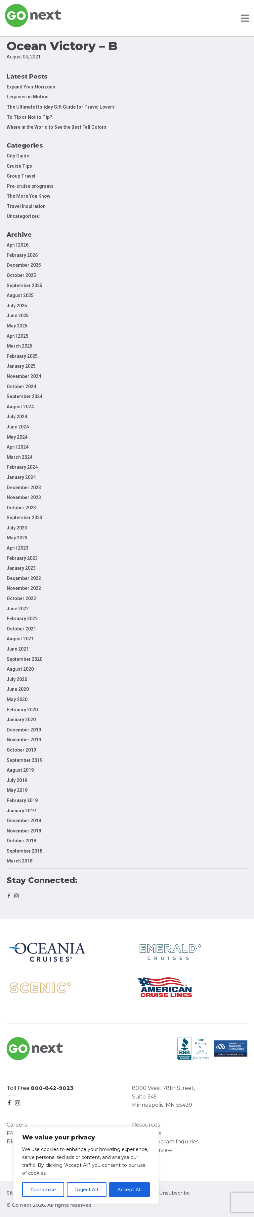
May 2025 (17, 325)
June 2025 (18, 315)
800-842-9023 (52, 1088)
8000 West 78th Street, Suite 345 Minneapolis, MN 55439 (163, 1096)
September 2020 (24, 659)
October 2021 (21, 628)
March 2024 (19, 457)
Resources (146, 1125)
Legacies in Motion (28, 96)
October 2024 (21, 386)
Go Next (33, 15)
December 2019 (24, 729)
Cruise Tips (19, 166)
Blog (13, 1141)
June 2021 (18, 649)
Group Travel (21, 176)
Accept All (129, 1190)
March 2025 (19, 346)
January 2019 (21, 810)
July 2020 (17, 679)
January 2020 (21, 719)
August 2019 (20, 770)
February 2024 (22, 467)
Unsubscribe (174, 1193)
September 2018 (24, 851)
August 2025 (20, 295)
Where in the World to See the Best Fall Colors (56, 127)
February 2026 (22, 255)
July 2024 (17, 416)
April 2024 (17, 447)
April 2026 (17, 245)
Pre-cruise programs (30, 186)
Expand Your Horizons (31, 86)
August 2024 (20, 406)
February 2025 (22, 356)
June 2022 (18, 608)
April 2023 (17, 548)
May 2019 (17, 790)
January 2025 (21, 366)
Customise (43, 1190)
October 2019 (21, 750)
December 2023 (24, 487)
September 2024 (24, 396)
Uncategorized (23, 216)
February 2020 (22, 709)
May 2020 (17, 699)
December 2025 (24, 265)
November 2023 (24, 497)
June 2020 (18, 689)
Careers (17, 1125)
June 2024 (18, 426)
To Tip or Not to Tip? (30, 117)
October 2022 (21, 598)
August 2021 (20, 638)
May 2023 (17, 537)
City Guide (18, 155)
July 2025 (17, 305)
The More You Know (28, 196)
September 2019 (24, 760)
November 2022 (24, 588)
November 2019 (24, 739)
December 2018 (24, 820)
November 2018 (24, 830)
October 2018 (21, 840)
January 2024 (21, 477)
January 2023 (21, 568)
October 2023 (21, 507)
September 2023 (24, 517)
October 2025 (21, 275)
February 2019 (22, 800)
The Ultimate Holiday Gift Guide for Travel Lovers (61, 107)
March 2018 (19, 860)
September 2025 (24, 285)
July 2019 (17, 780)
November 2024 (24, 376)
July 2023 (17, 527)
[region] (86, 1165)
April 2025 (17, 336)
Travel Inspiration (26, 206)
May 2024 (17, 437)
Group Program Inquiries (165, 1141)
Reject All (86, 1190)
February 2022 (22, 618)
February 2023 (22, 558)
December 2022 (24, 578)
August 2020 (20, 669)
